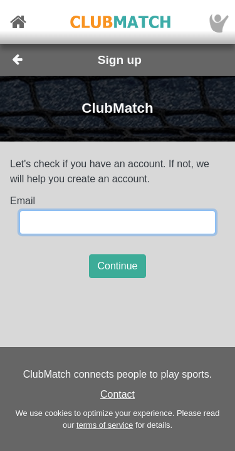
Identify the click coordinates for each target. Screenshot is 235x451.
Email (22, 200)
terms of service (104, 425)
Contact (117, 394)
